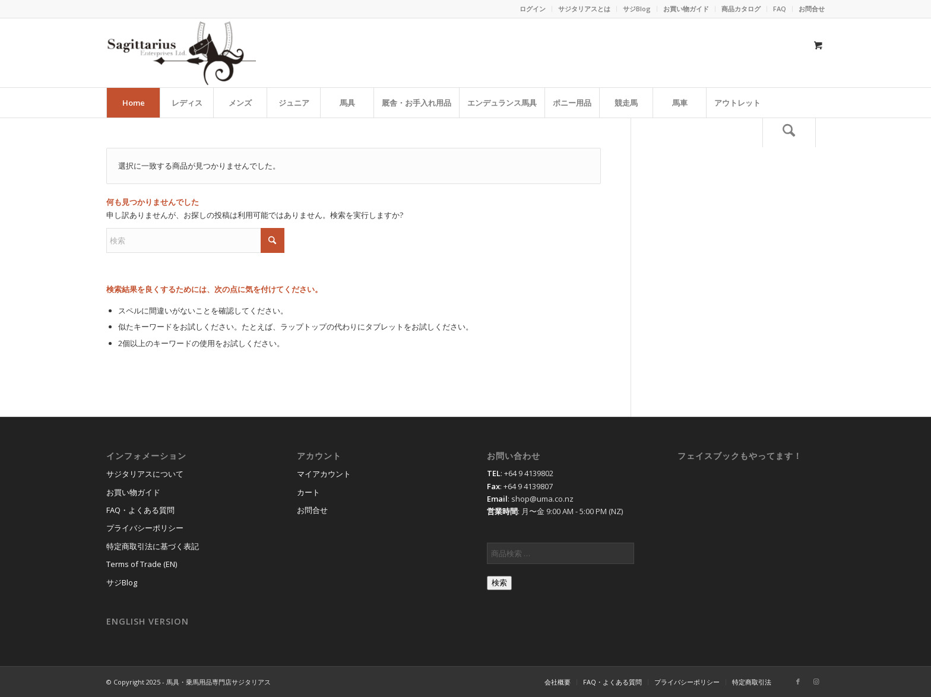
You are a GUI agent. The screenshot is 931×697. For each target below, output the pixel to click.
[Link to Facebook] (798, 681)
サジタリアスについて (144, 473)
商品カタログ (741, 8)
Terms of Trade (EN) (141, 564)
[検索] (789, 132)
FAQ (779, 8)
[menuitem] (533, 9)
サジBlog (637, 8)
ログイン (533, 8)
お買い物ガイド (686, 8)
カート (308, 492)
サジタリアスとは (584, 8)
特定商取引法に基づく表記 (152, 546)
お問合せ (812, 8)
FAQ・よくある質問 (140, 510)
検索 (499, 582)
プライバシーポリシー (144, 527)
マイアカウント (324, 473)
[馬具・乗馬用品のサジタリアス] (181, 52)
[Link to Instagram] (816, 681)
